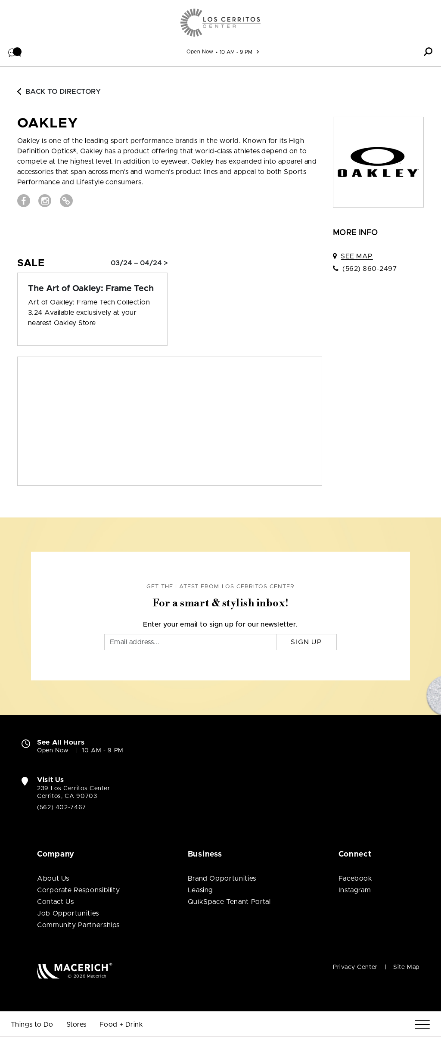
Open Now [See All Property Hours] (200, 51)
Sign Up (306, 642)
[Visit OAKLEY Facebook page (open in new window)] (23, 200)
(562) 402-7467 (61, 807)
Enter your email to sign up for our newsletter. (220, 624)
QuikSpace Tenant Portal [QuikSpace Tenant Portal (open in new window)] (229, 901)
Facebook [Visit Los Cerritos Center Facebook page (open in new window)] (356, 878)
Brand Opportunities (222, 878)
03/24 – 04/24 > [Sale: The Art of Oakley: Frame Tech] (139, 263)
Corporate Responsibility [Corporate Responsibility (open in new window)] (78, 890)
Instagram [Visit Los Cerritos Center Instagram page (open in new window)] (355, 890)
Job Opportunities (68, 913)
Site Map (406, 967)
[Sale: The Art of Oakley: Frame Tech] (92, 288)
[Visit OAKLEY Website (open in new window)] (66, 200)
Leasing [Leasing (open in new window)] (200, 890)
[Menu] (422, 1025)
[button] (15, 51)
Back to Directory (59, 91)
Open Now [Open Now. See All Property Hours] (53, 751)
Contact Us (55, 901)
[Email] (190, 642)
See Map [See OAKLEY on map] (357, 256)
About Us (53, 878)
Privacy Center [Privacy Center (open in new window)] (355, 967)
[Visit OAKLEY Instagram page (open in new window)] (44, 200)
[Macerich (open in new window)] (74, 970)
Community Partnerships (78, 925)
